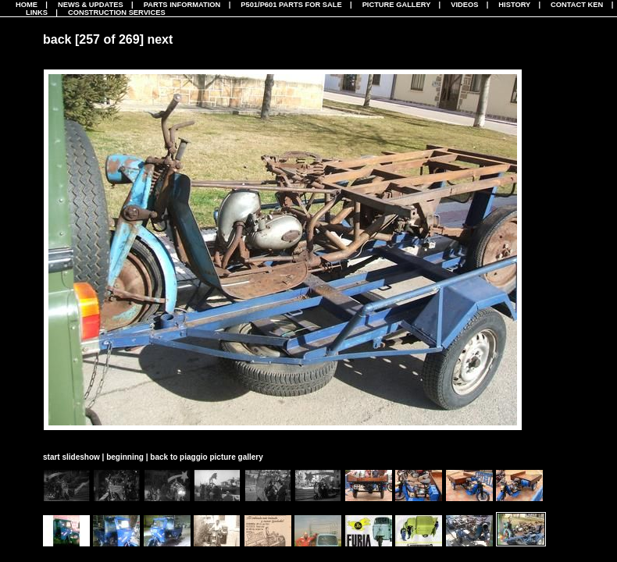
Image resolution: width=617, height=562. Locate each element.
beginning (125, 457)
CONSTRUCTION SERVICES (117, 12)
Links (37, 12)
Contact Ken (577, 5)
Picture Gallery (396, 5)
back (57, 39)
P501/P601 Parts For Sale (291, 5)
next (160, 39)
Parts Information (182, 5)
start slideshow (71, 457)
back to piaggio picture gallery (206, 457)
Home (26, 5)
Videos (464, 5)
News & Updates (90, 5)
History (514, 5)
